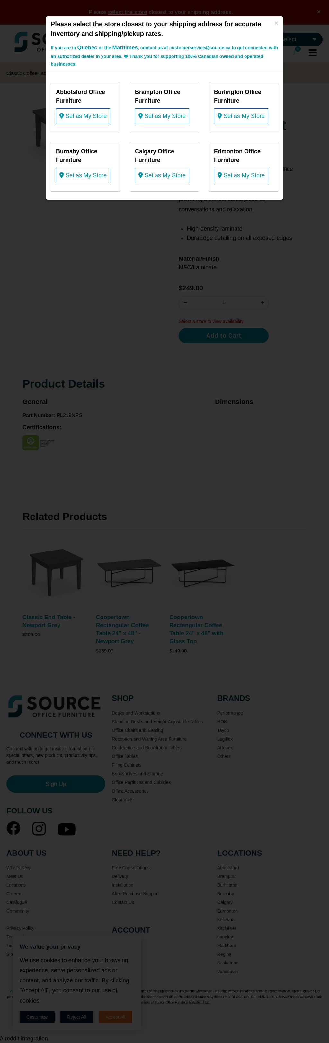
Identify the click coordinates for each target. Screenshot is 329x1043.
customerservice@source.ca (199, 47)
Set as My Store (83, 116)
